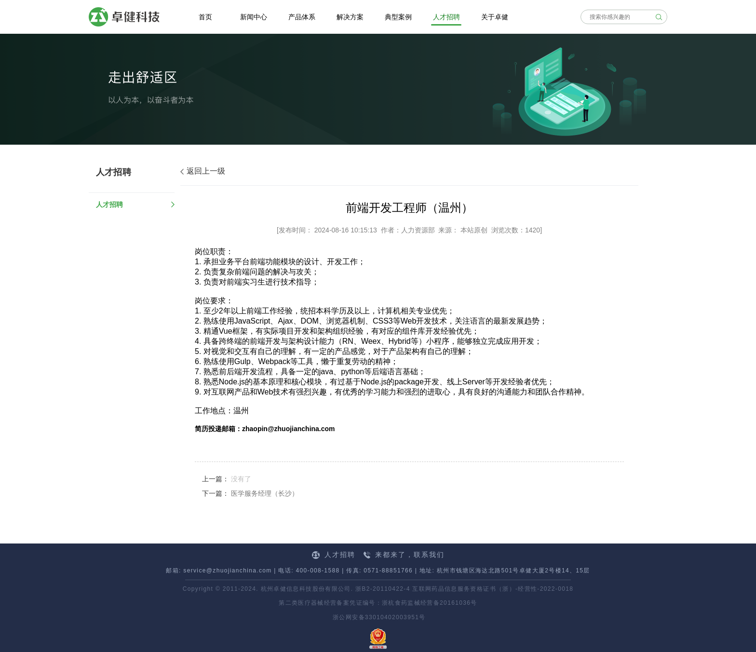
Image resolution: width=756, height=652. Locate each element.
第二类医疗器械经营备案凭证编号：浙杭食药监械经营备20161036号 (378, 602)
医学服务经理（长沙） (264, 493)
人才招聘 (109, 204)
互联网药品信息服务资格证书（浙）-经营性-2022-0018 (492, 588)
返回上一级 (202, 171)
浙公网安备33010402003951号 (377, 617)
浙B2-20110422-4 (382, 588)
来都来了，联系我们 (404, 554)
